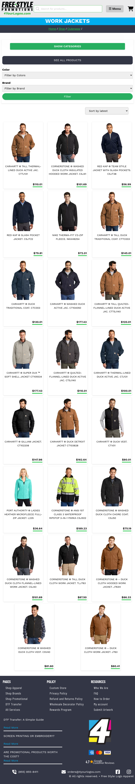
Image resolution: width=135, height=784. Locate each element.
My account (101, 704)
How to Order (102, 699)
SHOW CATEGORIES (67, 46)
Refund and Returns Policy (66, 699)
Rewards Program (61, 709)
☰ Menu (115, 9)
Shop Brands (13, 693)
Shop (62, 28)
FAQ (96, 693)
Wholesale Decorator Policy (67, 704)
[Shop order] (106, 110)
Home (52, 28)
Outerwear (74, 28)
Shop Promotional (17, 699)
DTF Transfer (14, 704)
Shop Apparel (14, 688)
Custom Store (58, 688)
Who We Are (101, 688)
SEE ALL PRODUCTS (67, 60)
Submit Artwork (103, 709)
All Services (13, 709)
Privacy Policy (58, 693)
